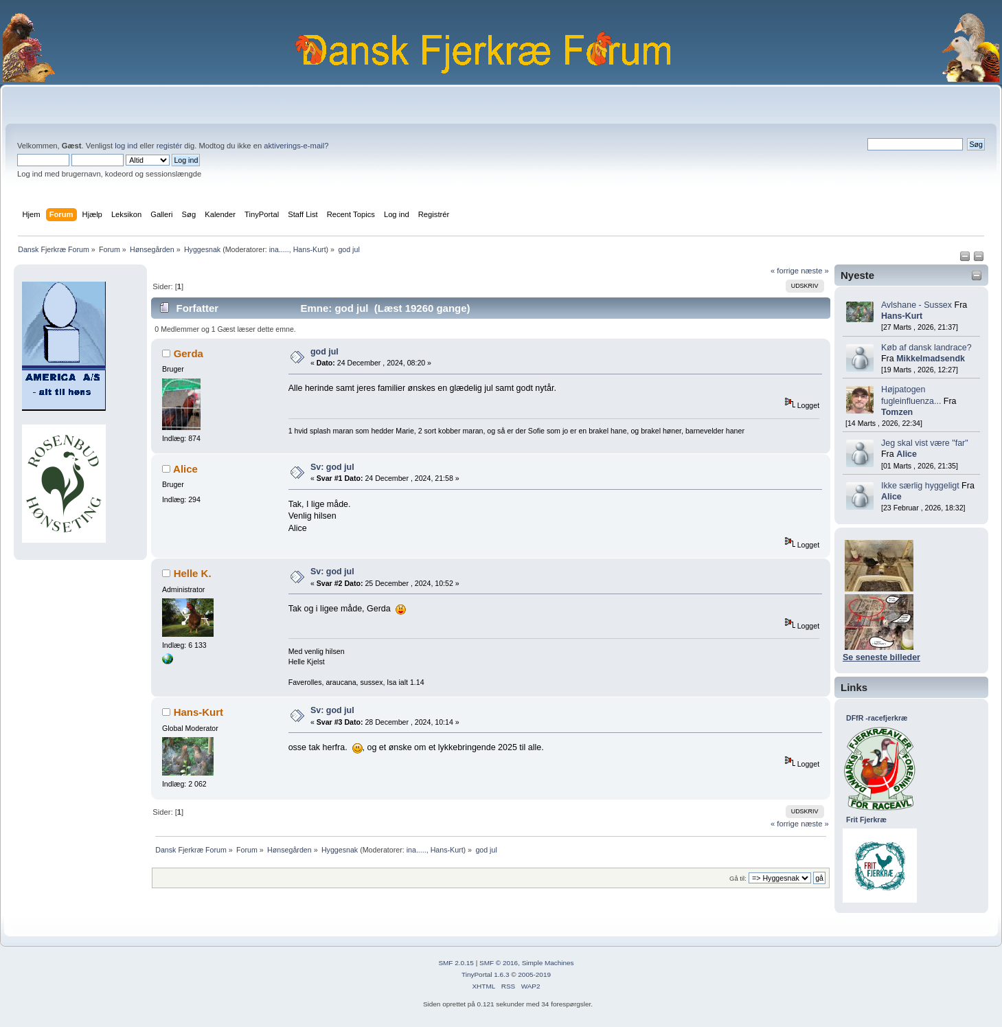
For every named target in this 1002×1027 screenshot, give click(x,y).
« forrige (785, 271)
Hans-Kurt (309, 249)
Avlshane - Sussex (916, 305)
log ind (126, 146)
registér (169, 146)
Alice (906, 454)
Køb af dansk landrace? (926, 347)
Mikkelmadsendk (930, 358)
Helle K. (193, 573)
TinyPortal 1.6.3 (485, 974)
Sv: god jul (332, 467)
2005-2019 (534, 974)
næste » (815, 271)
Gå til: (738, 878)
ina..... (279, 249)
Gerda (188, 353)
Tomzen (897, 412)
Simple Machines (548, 963)
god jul (324, 352)
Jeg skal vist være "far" (924, 443)
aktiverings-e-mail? (296, 146)
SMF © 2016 (498, 963)
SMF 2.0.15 (456, 963)
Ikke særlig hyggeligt (920, 485)
